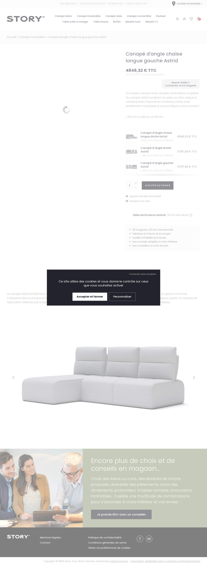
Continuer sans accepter (142, 274)
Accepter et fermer (90, 297)
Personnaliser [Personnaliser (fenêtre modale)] (122, 297)
